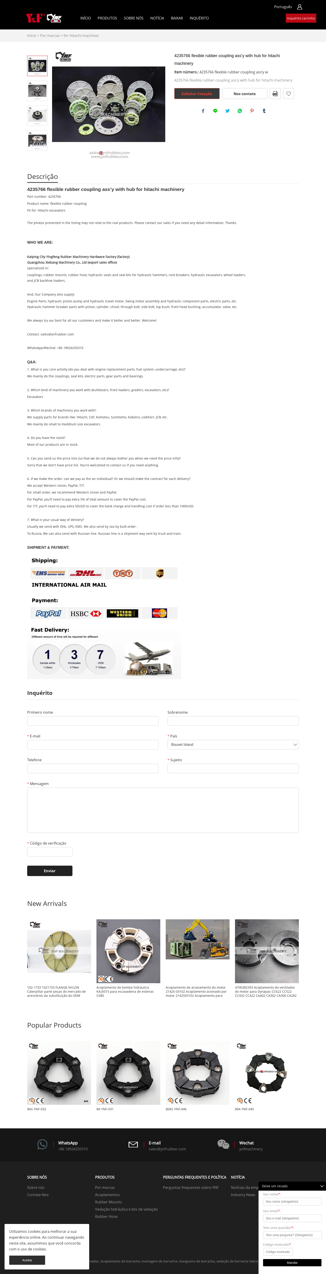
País (172, 736)
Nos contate (245, 93)
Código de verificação (46, 843)
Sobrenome (178, 712)
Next (37, 157)
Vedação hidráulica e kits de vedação (126, 1209)
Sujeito (175, 759)
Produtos (107, 18)
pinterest (252, 111)
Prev (37, 49)
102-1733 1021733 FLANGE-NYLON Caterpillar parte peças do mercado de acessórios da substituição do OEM (56, 991)
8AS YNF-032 (36, 1109)
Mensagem (38, 783)
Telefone (34, 759)
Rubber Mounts (108, 1201)
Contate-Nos (38, 1194)
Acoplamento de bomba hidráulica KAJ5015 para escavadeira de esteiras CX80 (125, 991)
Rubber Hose (106, 1216)
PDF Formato (275, 93)
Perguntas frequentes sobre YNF (191, 1187)
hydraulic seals (100, 275)
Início (85, 18)
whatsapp (240, 111)
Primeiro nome (40, 712)
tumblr (264, 111)
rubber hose (77, 275)
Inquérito (199, 18)
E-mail (33, 736)
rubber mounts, (55, 275)
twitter (228, 111)
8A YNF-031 (105, 1109)
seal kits (125, 275)
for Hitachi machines (81, 35)
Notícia (157, 18)
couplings (34, 275)
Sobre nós (134, 18)
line (216, 111)
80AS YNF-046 (176, 1109)
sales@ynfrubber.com (57, 334)
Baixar (177, 18)
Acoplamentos (107, 1194)
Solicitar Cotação (197, 93)
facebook (203, 111)
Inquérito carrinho (301, 18)
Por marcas (50, 35)
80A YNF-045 (244, 1109)
